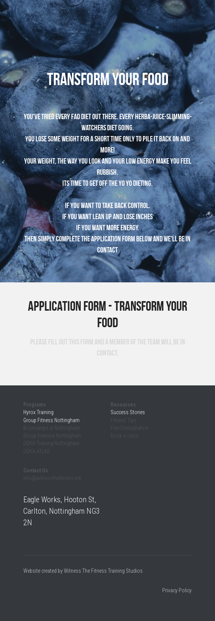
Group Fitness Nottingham (51, 420)
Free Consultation (129, 428)
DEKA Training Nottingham (51, 443)
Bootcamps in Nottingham (51, 428)
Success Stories (128, 412)
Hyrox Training (38, 412)
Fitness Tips (124, 420)
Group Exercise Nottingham (52, 436)
